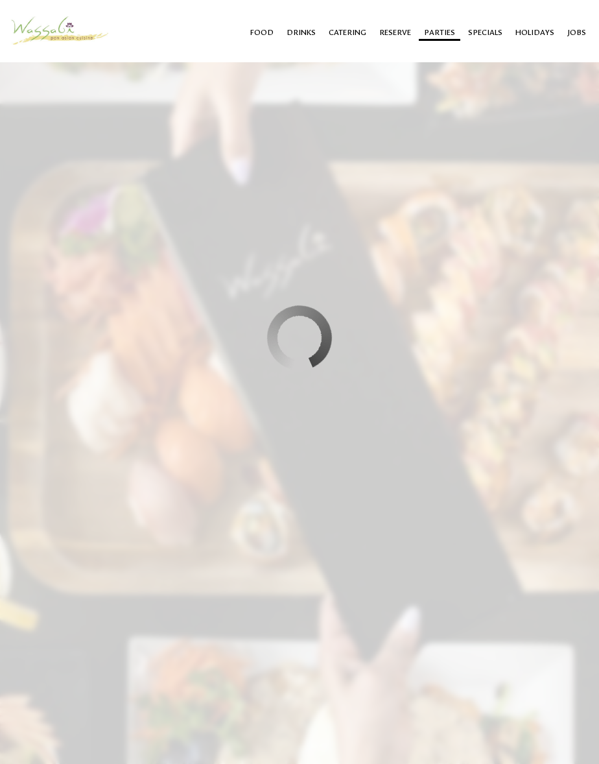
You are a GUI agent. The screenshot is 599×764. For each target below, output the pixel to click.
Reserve (395, 32)
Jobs (576, 32)
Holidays (534, 32)
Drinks (301, 32)
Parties (439, 32)
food (262, 32)
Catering (347, 32)
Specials (485, 32)
